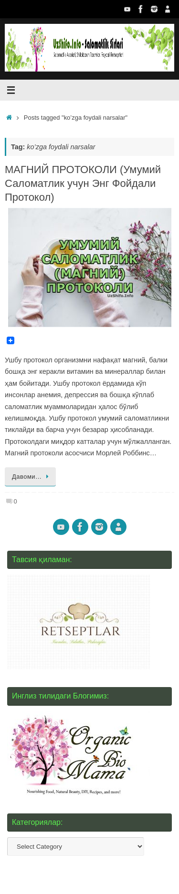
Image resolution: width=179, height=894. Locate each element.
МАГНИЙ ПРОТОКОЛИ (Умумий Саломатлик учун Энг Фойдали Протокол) (83, 183)
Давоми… (32, 476)
